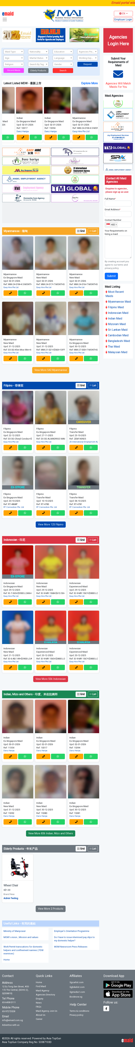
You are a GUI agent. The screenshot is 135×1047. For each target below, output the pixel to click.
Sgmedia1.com (77, 992)
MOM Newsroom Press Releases (70, 946)
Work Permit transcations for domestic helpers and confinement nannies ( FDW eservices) (23, 950)
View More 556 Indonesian (51, 679)
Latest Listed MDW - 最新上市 (22, 83)
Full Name (110, 198)
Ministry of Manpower (15, 931)
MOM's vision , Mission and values (21, 937)
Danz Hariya (29, 131)
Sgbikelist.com (77, 987)
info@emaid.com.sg (12, 1020)
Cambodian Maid (116, 334)
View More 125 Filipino (50, 524)
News (39, 1002)
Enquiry (39, 998)
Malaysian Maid (116, 351)
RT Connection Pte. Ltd (14, 507)
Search (63, 70)
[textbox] (14, 51)
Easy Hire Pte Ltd (87, 131)
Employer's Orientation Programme (71, 931)
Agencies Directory (45, 994)
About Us (40, 1015)
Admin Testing (11, 898)
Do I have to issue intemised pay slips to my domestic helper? (74, 939)
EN (122, 13)
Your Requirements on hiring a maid (116, 232)
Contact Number (113, 219)
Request (87, 64)
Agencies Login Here (118, 40)
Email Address (112, 209)
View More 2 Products (50, 908)
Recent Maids (13, 70)
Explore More (89, 83)
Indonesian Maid (116, 312)
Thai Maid (112, 346)
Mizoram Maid (115, 323)
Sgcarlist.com (76, 982)
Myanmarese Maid (118, 301)
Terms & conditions (79, 1011)
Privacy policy (76, 1015)
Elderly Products (38, 70)
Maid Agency (42, 990)
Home (7, 959)
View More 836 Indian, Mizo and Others (50, 833)
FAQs (38, 1006)
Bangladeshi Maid (117, 340)
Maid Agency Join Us (46, 1011)
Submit (111, 275)
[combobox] (14, 51)
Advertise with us (11, 1025)
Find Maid (41, 986)
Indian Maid (113, 318)
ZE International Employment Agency (83, 442)
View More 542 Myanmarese (50, 370)
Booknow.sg (76, 996)
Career (39, 1019)
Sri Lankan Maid (116, 329)
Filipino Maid (114, 306)
